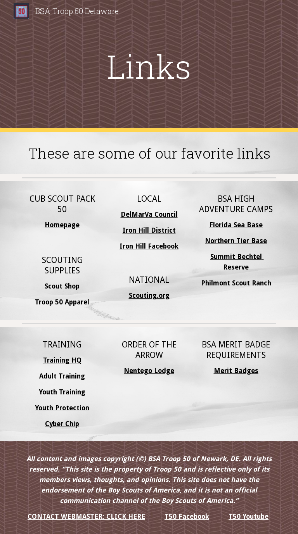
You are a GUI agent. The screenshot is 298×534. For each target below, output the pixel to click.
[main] (148, 66)
